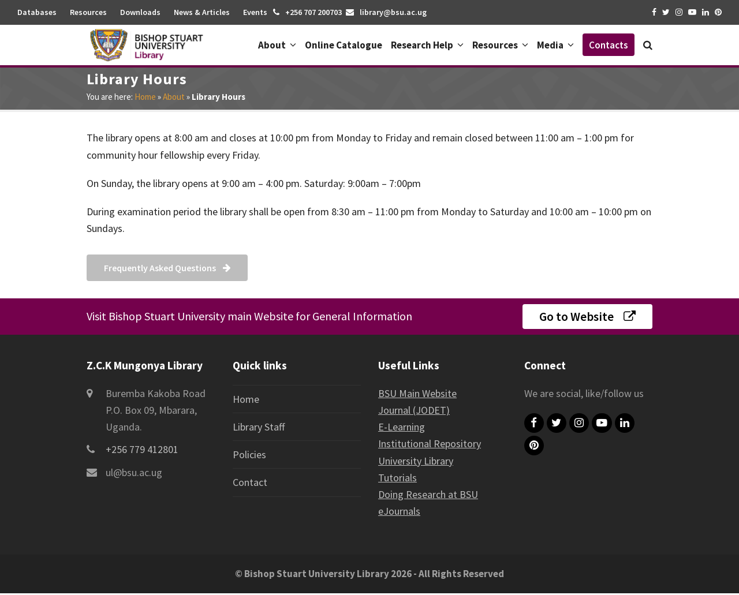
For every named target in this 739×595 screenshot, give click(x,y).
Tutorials (397, 478)
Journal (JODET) (414, 411)
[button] (647, 45)
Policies (249, 456)
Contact (250, 484)
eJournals (399, 512)
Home (145, 96)
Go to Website (587, 317)
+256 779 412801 (142, 451)
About (174, 96)
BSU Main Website (417, 394)
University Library (415, 462)
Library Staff (259, 428)
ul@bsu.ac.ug (134, 473)
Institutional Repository (429, 445)
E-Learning (401, 428)
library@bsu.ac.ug (393, 12)
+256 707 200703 (313, 12)
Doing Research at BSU (428, 496)
